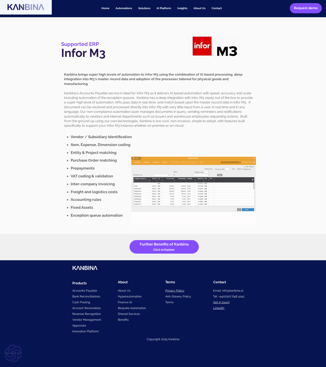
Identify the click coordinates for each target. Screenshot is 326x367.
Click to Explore (164, 249)
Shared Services (129, 313)
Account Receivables (86, 308)
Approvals (79, 325)
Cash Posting (81, 302)
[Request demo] (306, 8)
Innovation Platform (85, 331)
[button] (144, 8)
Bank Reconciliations (86, 296)
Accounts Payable (84, 290)
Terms (169, 302)
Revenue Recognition (86, 313)
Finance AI (125, 302)
